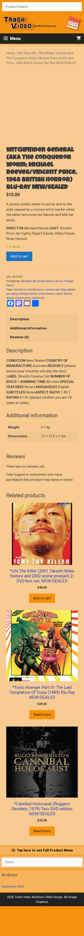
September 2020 (12, 916)
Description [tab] (19, 349)
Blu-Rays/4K (27, 53)
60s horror (20, 319)
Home (10, 53)
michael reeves (28, 323)
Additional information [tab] (28, 358)
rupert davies (63, 323)
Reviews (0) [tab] (19, 367)
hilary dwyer (68, 319)
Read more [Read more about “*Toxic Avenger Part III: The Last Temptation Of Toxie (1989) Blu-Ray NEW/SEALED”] (42, 744)
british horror (36, 319)
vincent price (23, 327)
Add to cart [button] (42, 628)
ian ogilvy (12, 323)
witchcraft (38, 327)
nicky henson (46, 323)
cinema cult (52, 319)
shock (10, 327)
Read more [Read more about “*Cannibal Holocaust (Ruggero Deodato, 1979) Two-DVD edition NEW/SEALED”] (42, 861)
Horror (59, 310)
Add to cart (19, 286)
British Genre (45, 310)
